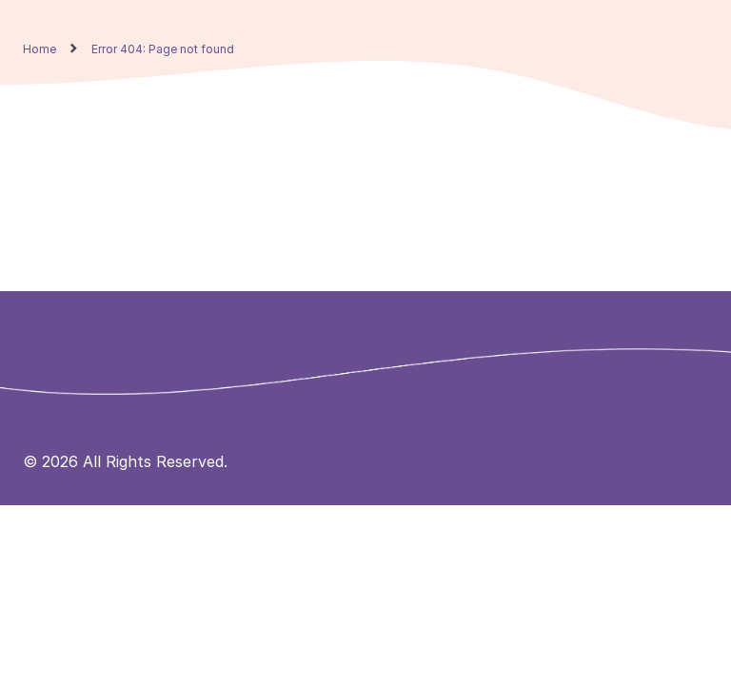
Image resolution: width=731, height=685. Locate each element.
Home (39, 49)
